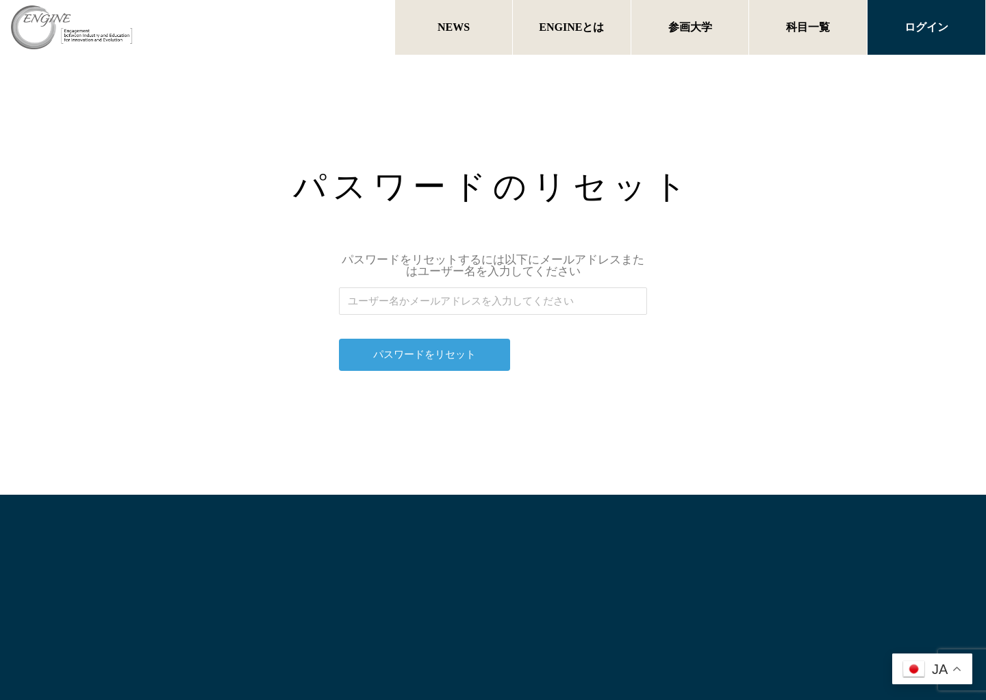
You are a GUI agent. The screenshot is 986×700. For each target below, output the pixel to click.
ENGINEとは (571, 27)
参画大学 (690, 27)
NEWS (454, 27)
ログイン (926, 27)
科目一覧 (808, 27)
